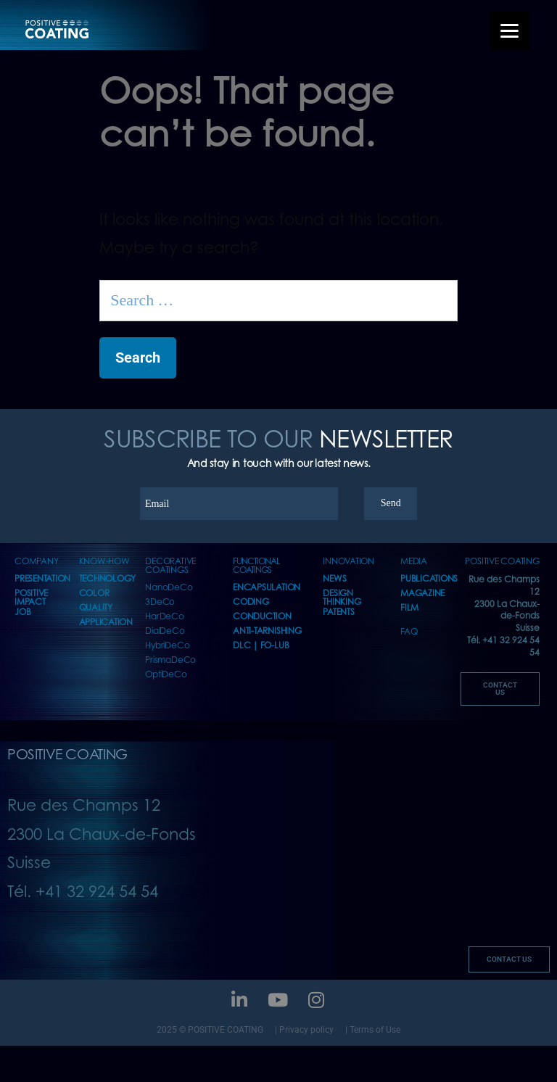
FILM (409, 608)
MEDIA (413, 562)
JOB (22, 612)
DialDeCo (164, 631)
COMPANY (36, 562)
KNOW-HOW (104, 562)
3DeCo (160, 602)
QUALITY (95, 608)
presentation (42, 579)
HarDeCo (164, 617)
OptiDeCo (165, 675)
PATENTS (338, 612)
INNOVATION (348, 562)
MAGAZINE (422, 594)
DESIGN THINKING (341, 598)
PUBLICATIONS (429, 579)
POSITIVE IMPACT (31, 598)
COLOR (94, 594)
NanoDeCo (168, 588)
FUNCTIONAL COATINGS (256, 566)
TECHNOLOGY (107, 579)
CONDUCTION (262, 617)
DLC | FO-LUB (261, 646)
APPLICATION (106, 623)
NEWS (334, 579)
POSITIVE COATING (502, 562)
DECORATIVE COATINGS (170, 566)
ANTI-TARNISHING (267, 631)
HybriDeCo (167, 646)
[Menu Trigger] (509, 31)
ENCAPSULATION (266, 588)
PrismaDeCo (170, 660)
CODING (251, 602)
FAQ (408, 632)
